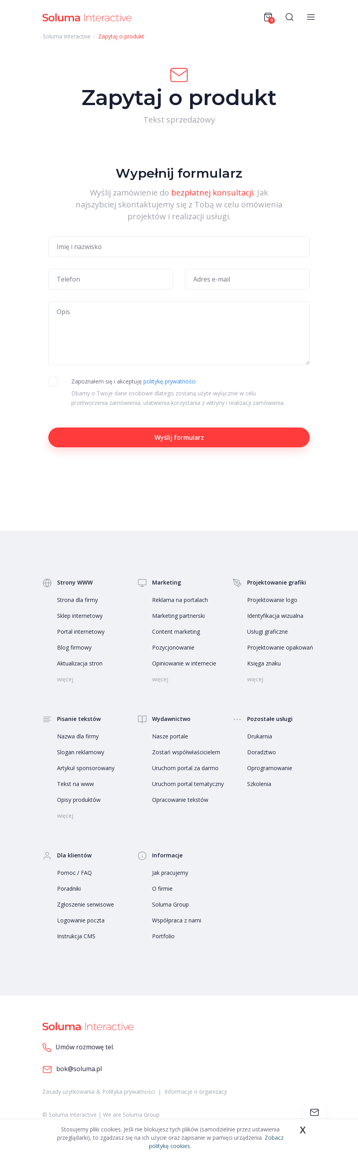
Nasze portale (170, 736)
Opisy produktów (79, 799)
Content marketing (176, 631)
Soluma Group (170, 904)
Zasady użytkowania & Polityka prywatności (98, 1091)
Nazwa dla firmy (78, 736)
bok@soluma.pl (72, 1069)
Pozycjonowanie (173, 647)
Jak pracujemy (170, 872)
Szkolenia (259, 784)
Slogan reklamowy (80, 752)
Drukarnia (259, 736)
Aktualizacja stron (80, 663)
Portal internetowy (81, 631)
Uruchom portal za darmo (185, 768)
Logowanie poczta (81, 920)
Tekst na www (75, 784)
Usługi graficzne (267, 631)
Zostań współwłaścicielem (186, 752)
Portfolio (163, 936)
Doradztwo (261, 752)
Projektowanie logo (272, 600)
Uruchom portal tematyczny (188, 784)
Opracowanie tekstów (180, 799)
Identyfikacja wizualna (275, 615)
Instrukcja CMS (76, 936)
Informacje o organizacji (195, 1091)
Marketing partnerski (178, 615)
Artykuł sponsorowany (85, 768)
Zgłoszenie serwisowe (85, 904)
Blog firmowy (74, 647)
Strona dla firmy (77, 600)
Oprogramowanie (269, 768)
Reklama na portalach (180, 600)
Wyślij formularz (179, 437)
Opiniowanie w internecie (184, 663)
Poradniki (69, 888)
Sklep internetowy (80, 615)
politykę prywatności (169, 381)
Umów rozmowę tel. (78, 1047)
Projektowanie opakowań (280, 647)
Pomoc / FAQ (74, 872)
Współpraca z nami (176, 920)
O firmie (162, 888)
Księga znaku (264, 663)
